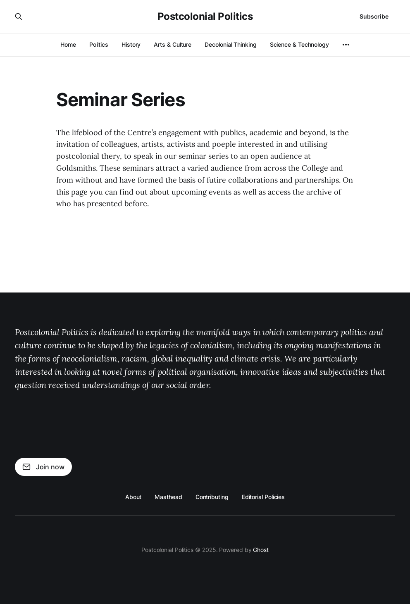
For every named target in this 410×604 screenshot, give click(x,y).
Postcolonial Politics (205, 16)
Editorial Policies (263, 496)
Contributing (212, 496)
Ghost (261, 549)
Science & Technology (299, 44)
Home (68, 44)
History (131, 44)
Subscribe (374, 16)
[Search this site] (18, 16)
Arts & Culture (172, 44)
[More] (346, 44)
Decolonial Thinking (230, 44)
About (133, 496)
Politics (98, 44)
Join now (43, 467)
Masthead (168, 496)
